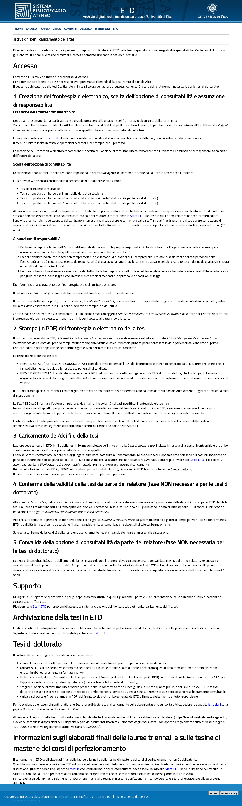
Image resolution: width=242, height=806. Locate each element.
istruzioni (214, 704)
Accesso (86, 29)
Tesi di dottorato (37, 644)
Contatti (70, 29)
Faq (115, 29)
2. (15, 328)
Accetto (214, 793)
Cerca (57, 29)
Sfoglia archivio (38, 29)
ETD (127, 10)
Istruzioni (102, 29)
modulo (75, 769)
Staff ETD (52, 138)
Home (19, 29)
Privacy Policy (229, 793)
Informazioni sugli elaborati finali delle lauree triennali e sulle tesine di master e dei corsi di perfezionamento (116, 743)
